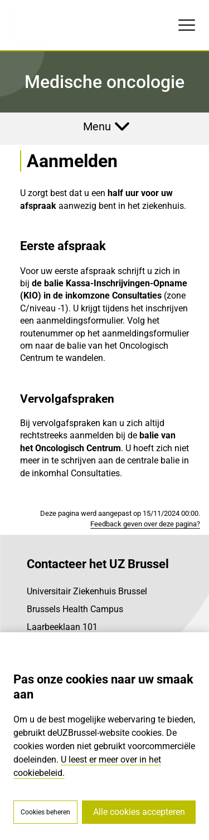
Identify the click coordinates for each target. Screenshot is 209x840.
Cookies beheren (45, 812)
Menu (97, 126)
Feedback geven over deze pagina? (145, 524)
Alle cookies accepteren (139, 812)
